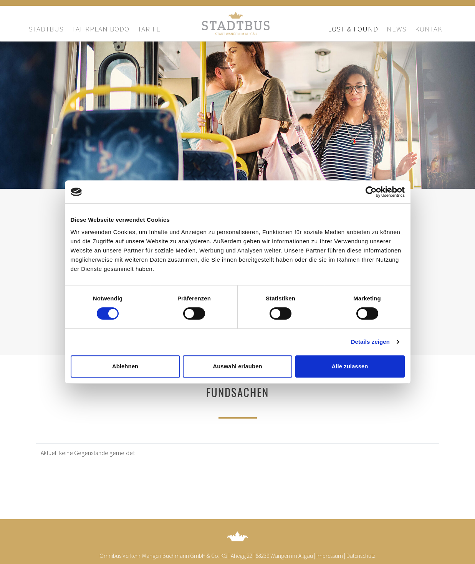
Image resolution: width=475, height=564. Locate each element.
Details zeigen (370, 341)
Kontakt (430, 28)
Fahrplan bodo (100, 28)
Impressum (329, 555)
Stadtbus (46, 28)
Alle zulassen (349, 366)
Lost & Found (353, 28)
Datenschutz (361, 555)
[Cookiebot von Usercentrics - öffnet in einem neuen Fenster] (371, 192)
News (397, 28)
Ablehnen (125, 366)
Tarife (149, 28)
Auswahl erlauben (237, 366)
